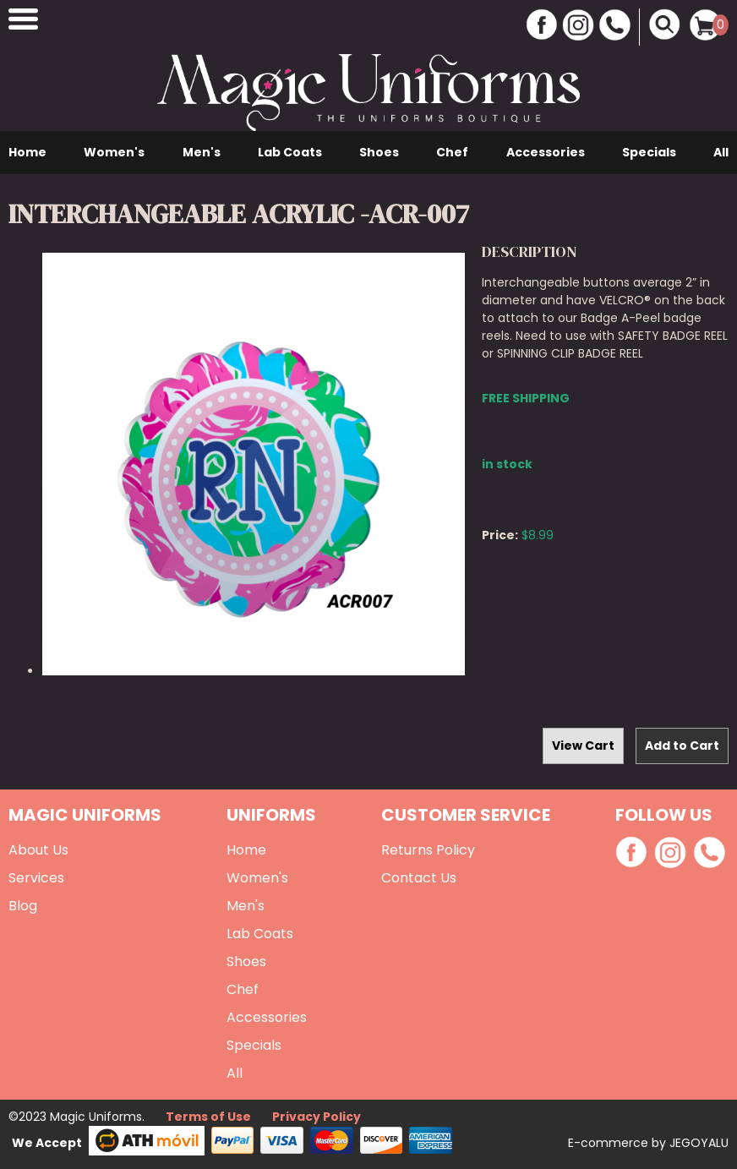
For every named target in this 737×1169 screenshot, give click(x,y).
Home (27, 152)
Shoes (379, 152)
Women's (114, 152)
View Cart (583, 745)
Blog (22, 905)
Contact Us (418, 878)
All (721, 152)
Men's (202, 152)
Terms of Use (208, 1116)
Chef (452, 152)
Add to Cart (682, 745)
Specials (649, 152)
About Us (38, 850)
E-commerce (610, 1142)
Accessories (545, 152)
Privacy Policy (316, 1116)
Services (36, 878)
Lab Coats (290, 152)
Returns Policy (428, 850)
